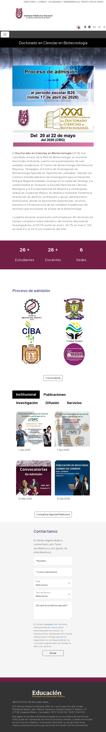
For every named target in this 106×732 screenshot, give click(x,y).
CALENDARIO (54, 2)
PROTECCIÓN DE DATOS (92, 2)
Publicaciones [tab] (55, 394)
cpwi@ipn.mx (50, 624)
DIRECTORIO (29, 2)
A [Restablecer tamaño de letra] (104, 27)
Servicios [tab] (74, 403)
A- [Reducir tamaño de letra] (99, 27)
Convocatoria (53, 378)
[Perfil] (53, 583)
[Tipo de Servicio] (53, 594)
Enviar (53, 653)
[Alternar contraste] (89, 27)
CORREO (42, 2)
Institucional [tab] (26, 394)
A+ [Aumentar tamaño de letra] (94, 27)
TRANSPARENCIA (71, 2)
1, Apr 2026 (24, 449)
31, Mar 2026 (25, 498)
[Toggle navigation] (5, 34)
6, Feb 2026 (63, 498)
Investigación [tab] (27, 403)
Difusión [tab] (52, 403)
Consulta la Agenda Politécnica (53, 514)
